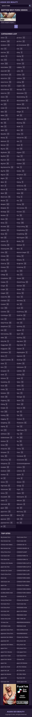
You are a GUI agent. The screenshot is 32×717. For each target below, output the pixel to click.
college (4, 274)
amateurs (5, 45)
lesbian (21, 74)
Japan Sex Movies (6, 674)
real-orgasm (22, 237)
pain (19, 167)
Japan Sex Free (5, 567)
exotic (4, 374)
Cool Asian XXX (5, 556)
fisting (4, 404)
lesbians (21, 78)
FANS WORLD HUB (22, 630)
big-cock (5, 160)
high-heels (5, 485)
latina (20, 71)
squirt (20, 334)
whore (20, 515)
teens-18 (21, 408)
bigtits (4, 178)
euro (4, 367)
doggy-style (6, 345)
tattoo (20, 385)
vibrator (21, 482)
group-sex (5, 448)
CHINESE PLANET (22, 552)
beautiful (5, 134)
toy (19, 441)
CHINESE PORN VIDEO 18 (23, 578)
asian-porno (6, 82)
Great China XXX (5, 618)
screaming (21, 267)
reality (20, 241)
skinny (20, 293)
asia (4, 60)
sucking (21, 374)
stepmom (21, 356)
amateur (5, 41)
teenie (20, 400)
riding (20, 256)
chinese (5, 256)
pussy (20, 222)
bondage (5, 211)
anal (4, 48)
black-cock (5, 197)
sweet (20, 378)
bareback (5, 119)
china (4, 252)
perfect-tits (22, 189)
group (4, 445)
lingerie (21, 85)
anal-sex (5, 52)
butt (3, 237)
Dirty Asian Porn (21, 648)
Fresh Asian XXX (21, 541)
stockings (21, 359)
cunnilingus (6, 315)
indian (4, 500)
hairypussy (5, 463)
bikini (4, 182)
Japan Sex (4, 585)
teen (20, 393)
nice (19, 141)
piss (19, 200)
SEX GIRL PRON (21, 674)
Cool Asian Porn (21, 655)
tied (19, 426)
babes (4, 115)
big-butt (5, 156)
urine (20, 478)
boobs (4, 219)
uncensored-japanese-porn (23, 464)
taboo (20, 382)
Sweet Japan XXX (22, 681)
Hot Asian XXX (5, 611)
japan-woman (6, 515)
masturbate (22, 93)
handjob (5, 467)
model (20, 126)
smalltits (21, 319)
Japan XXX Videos (22, 611)
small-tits (21, 315)
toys (20, 445)
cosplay (4, 282)
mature (20, 104)
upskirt (20, 474)
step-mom (21, 341)
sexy (20, 274)
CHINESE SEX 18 (21, 544)
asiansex (5, 100)
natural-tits (22, 137)
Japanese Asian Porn (7, 630)
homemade (6, 489)
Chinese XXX (20, 659)
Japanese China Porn (7, 633)
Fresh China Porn (6, 574)
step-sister (21, 345)
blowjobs (5, 208)
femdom (5, 393)
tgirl (19, 411)
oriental (21, 160)
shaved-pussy (22, 282)
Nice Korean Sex (5, 541)
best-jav (5, 145)
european (5, 371)
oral (19, 148)
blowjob (5, 204)
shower (20, 289)
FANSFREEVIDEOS (22, 633)
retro (20, 248)
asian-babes (6, 67)
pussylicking (22, 234)
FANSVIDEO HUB (22, 607)
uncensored (22, 459)
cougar (4, 285)
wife (20, 519)
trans (20, 452)
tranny (20, 448)
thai (19, 415)
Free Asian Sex (5, 559)
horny (4, 493)
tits (20, 437)
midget (20, 111)
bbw (4, 126)
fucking (5, 415)
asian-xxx (5, 93)
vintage (20, 485)
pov (19, 215)
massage (21, 89)
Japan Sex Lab (5, 670)
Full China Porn (5, 607)
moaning (21, 123)
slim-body (21, 300)
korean (20, 63)
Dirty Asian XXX (21, 641)
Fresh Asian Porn (22, 537)
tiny (19, 434)
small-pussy (22, 311)
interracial (5, 504)
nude (20, 145)
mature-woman (23, 108)
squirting (21, 337)
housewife (5, 497)
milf (19, 115)
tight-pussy (22, 430)
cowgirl (5, 293)
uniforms (21, 471)
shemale (21, 285)
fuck (4, 411)
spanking (21, 326)
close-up (5, 263)
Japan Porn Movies (6, 652)
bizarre (4, 189)
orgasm (21, 152)
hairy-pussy (6, 459)
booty (4, 222)
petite (20, 193)
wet (19, 508)
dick (4, 330)
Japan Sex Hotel (5, 667)
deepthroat (6, 326)
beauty (4, 137)
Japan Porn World (6, 659)
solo (20, 322)
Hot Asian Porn (5, 604)
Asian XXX (4, 596)
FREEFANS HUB (21, 626)
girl (4, 430)
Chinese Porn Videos (23, 585)
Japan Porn (4, 648)
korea (20, 60)
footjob (4, 408)
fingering (5, 400)
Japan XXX (4, 678)
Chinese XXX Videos (6, 544)
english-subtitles (7, 359)
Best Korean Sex (5, 548)
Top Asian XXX (21, 678)
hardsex (4, 474)
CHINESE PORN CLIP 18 (24, 563)
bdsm (4, 130)
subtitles (21, 371)
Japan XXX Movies (22, 663)
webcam (21, 500)
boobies (4, 215)
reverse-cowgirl (23, 252)
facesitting (5, 382)
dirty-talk (5, 341)
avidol (4, 108)
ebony (4, 356)
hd (3, 478)
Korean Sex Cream (6, 570)
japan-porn (6, 511)
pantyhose (21, 174)
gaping (4, 426)
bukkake (5, 230)
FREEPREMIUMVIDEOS (23, 622)
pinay (20, 197)
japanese (5, 519)
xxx (19, 522)
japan (4, 508)
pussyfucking (22, 230)
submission (21, 367)
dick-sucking (6, 334)
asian (4, 63)
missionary (21, 119)
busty (4, 234)
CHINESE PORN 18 (22, 556)
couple (4, 289)
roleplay (20, 260)
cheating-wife (6, 248)
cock (4, 271)
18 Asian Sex (4, 622)
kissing (20, 56)
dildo (4, 337)
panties (20, 171)
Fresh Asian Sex (21, 604)
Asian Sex (3, 578)
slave (20, 297)
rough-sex (21, 263)
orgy (20, 156)
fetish (4, 397)
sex (20, 271)
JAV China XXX (21, 670)
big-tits (5, 171)
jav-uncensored (23, 45)
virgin (20, 489)
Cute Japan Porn (21, 652)
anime (4, 56)
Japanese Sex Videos (7, 637)
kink (20, 48)
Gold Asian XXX (5, 581)
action (4, 37)
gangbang (5, 422)
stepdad (20, 348)
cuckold (5, 304)
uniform (21, 467)
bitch (3, 185)
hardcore (5, 471)
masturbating (22, 97)
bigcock (5, 174)
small (20, 308)
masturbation (22, 100)
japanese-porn (7, 522)
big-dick (5, 163)
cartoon (4, 241)
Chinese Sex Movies (23, 600)
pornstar (21, 211)
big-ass (4, 148)
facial (4, 385)
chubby (5, 260)
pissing (20, 204)
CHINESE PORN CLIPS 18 (23, 571)
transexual (21, 456)
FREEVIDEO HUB (22, 615)
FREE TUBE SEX (21, 618)
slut (19, 304)
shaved (20, 278)
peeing (20, 182)
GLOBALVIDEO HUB (7, 593)
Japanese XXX (5, 641)
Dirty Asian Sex (21, 644)
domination (6, 352)
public (20, 219)
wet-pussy (21, 511)
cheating (5, 245)
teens (20, 404)
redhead (21, 245)
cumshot (5, 311)
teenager (21, 397)
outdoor (21, 163)
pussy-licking (22, 226)
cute (4, 319)
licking (20, 82)
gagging (5, 419)
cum (4, 308)
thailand (20, 419)
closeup (5, 267)
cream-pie (5, 297)
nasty (20, 134)
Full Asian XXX (5, 681)
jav (3, 526)
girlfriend (5, 434)
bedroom (5, 141)
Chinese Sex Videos (22, 637)
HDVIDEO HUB (5, 589)
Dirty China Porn (6, 552)
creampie (5, 300)
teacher (20, 389)
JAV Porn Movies (21, 667)
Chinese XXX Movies (7, 563)
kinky (20, 52)
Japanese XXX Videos (7, 644)
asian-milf (5, 71)
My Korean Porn (5, 537)
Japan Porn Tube (6, 655)
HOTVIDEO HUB (5, 626)
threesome (22, 422)
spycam (20, 330)
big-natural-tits (7, 167)
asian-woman (6, 89)
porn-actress (22, 208)
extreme (4, 378)
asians (4, 97)
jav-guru (21, 37)
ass (4, 104)
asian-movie (6, 74)
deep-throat (6, 322)
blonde (4, 200)
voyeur (20, 493)
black (4, 193)
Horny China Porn (6, 600)
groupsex (5, 452)
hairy (4, 456)
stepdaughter (22, 352)
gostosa (4, 441)
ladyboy (21, 67)
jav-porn (21, 41)
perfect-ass (21, 185)
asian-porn (5, 78)
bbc (3, 123)
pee (19, 178)
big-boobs (5, 152)
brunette (5, 226)
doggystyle (6, 348)
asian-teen (5, 85)
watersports (22, 497)
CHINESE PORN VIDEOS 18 (24, 589)
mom (20, 130)
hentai (4, 482)
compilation (6, 278)
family (4, 389)
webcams (21, 504)
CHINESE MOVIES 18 (23, 548)
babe (4, 111)
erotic (4, 363)
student (21, 363)
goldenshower (6, 437)
